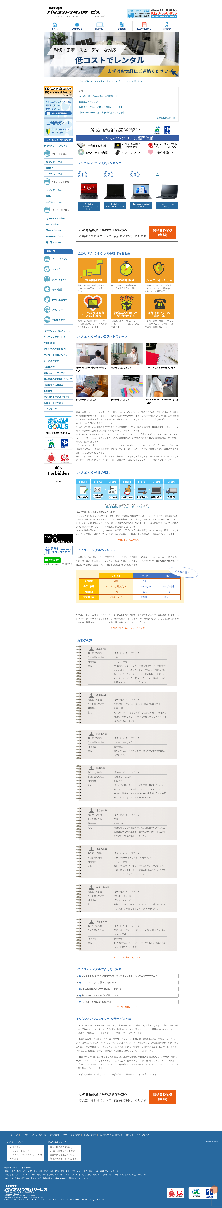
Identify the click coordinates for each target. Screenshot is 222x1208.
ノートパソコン (55, 259)
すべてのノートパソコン (56, 146)
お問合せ (166, 26)
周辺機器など (54, 320)
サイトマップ (50, 409)
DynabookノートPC (56, 218)
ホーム (55, 26)
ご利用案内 (77, 26)
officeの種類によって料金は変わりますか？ (101, 989)
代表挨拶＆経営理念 (53, 385)
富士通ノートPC (54, 242)
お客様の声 (49, 367)
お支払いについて (15, 1141)
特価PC (49, 168)
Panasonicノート (54, 236)
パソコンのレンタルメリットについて (127, 628)
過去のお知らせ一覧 (166, 118)
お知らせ (129, 1135)
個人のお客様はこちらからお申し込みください (127, 507)
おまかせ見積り (144, 26)
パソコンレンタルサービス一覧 (34, 1135)
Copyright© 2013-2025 (13, 1199)
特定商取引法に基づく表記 (57, 397)
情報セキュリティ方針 (55, 373)
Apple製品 (53, 289)
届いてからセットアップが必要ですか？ (99, 995)
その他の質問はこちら (127, 1007)
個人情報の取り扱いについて (58, 379)
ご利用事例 (49, 343)
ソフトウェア (54, 269)
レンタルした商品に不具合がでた (96, 1002)
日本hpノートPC (54, 230)
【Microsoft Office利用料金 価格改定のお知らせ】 (102, 112)
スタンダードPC (54, 162)
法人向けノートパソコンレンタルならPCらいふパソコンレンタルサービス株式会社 (55, 1199)
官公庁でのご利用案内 (55, 349)
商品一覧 (99, 26)
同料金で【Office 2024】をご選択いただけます (101, 107)
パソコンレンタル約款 (71, 1135)
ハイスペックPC (54, 174)
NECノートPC (53, 224)
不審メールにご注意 (53, 403)
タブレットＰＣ (55, 279)
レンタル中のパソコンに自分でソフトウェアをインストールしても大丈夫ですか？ (119, 976)
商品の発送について (57, 1141)
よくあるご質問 (51, 361)
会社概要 (122, 26)
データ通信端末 (55, 299)
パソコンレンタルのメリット (58, 331)
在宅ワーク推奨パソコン (56, 355)
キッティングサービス (55, 337)
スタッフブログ (143, 1135)
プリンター (53, 310)
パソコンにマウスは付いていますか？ (98, 982)
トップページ (12, 1135)
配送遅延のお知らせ (88, 102)
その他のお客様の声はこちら (127, 957)
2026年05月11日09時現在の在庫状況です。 (99, 96)
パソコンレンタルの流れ (127, 540)
